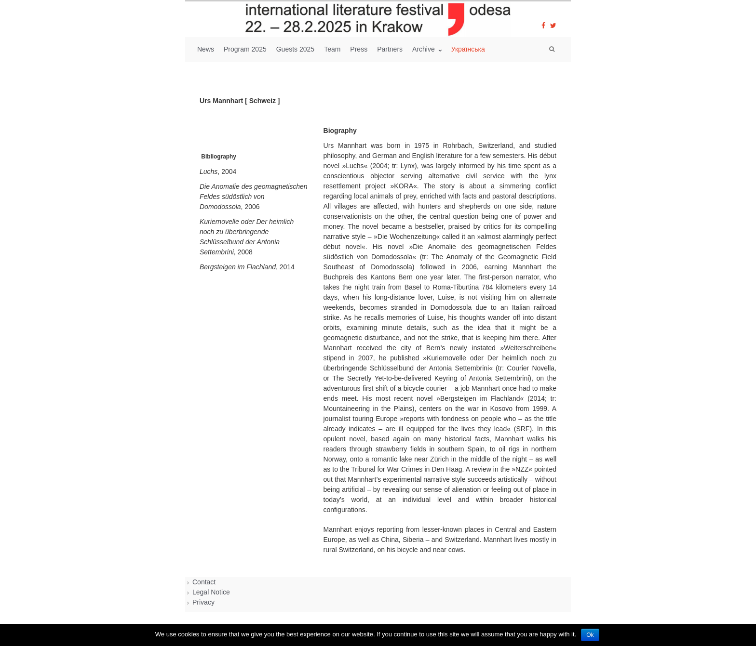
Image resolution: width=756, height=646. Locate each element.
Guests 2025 (295, 49)
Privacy (203, 602)
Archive (424, 49)
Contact (204, 582)
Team (332, 49)
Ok (590, 635)
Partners (390, 49)
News (205, 49)
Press (358, 49)
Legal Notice (211, 592)
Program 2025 (245, 49)
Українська (468, 49)
